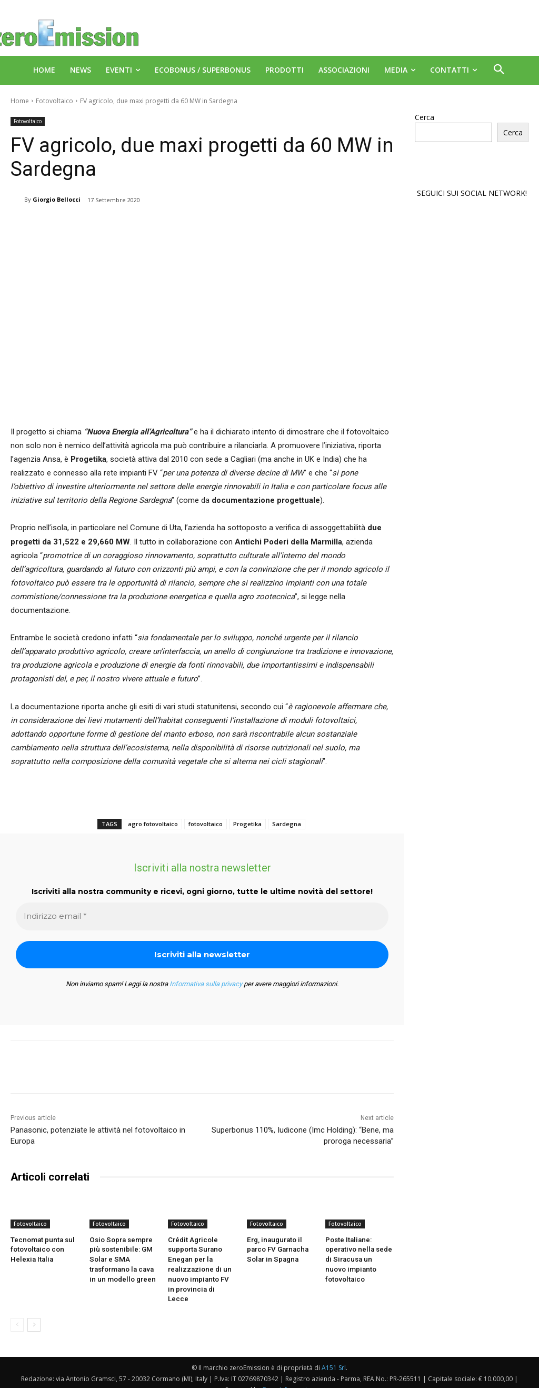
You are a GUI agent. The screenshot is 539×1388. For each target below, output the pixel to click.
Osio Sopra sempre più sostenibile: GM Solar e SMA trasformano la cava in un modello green (120, 1259)
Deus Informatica (288, 1378)
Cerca (424, 117)
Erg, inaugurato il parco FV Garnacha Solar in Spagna (277, 1249)
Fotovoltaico (54, 100)
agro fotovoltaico (153, 824)
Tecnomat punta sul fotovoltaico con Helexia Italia (41, 1249)
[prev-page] (17, 1313)
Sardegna (286, 824)
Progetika (247, 824)
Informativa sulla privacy (205, 984)
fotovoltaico (205, 824)
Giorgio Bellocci (57, 199)
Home (20, 100)
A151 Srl (334, 1356)
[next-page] (34, 1313)
